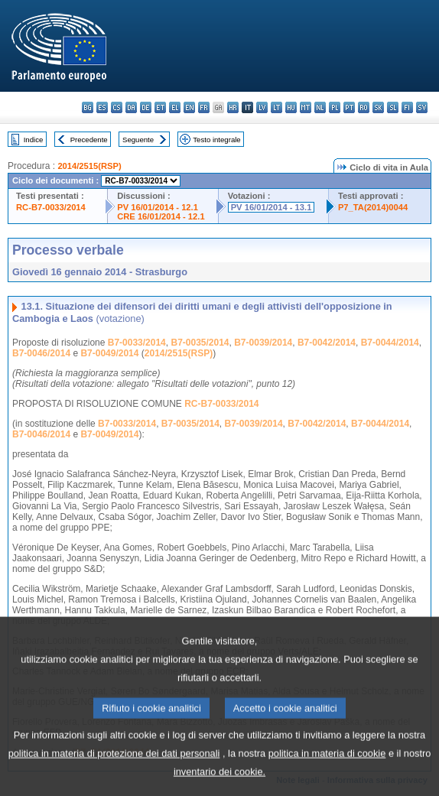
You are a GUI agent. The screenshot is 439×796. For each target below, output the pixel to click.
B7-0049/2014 (109, 353)
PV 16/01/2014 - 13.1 (271, 207)
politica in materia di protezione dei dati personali (114, 775)
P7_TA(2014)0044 (373, 207)
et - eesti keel (160, 107)
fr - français (204, 107)
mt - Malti (305, 107)
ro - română (363, 107)
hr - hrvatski (233, 107)
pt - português (349, 107)
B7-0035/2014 (200, 342)
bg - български (87, 107)
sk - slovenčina (378, 107)
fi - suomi (407, 107)
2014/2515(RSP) (89, 166)
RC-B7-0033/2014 (51, 207)
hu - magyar (291, 107)
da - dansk (131, 107)
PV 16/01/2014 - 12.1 (157, 207)
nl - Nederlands (320, 107)
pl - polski (334, 107)
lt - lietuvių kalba (276, 107)
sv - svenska (422, 107)
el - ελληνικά (174, 107)
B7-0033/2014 (137, 342)
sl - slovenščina (392, 107)
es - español (102, 107)
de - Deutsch (145, 107)
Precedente (89, 139)
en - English (189, 107)
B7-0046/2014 (41, 353)
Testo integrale (216, 139)
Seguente (138, 139)
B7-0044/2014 (390, 342)
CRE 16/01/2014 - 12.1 (160, 216)
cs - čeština (116, 107)
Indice (34, 139)
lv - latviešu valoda (262, 107)
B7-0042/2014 (327, 342)
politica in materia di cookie (327, 775)
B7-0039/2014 (263, 342)
